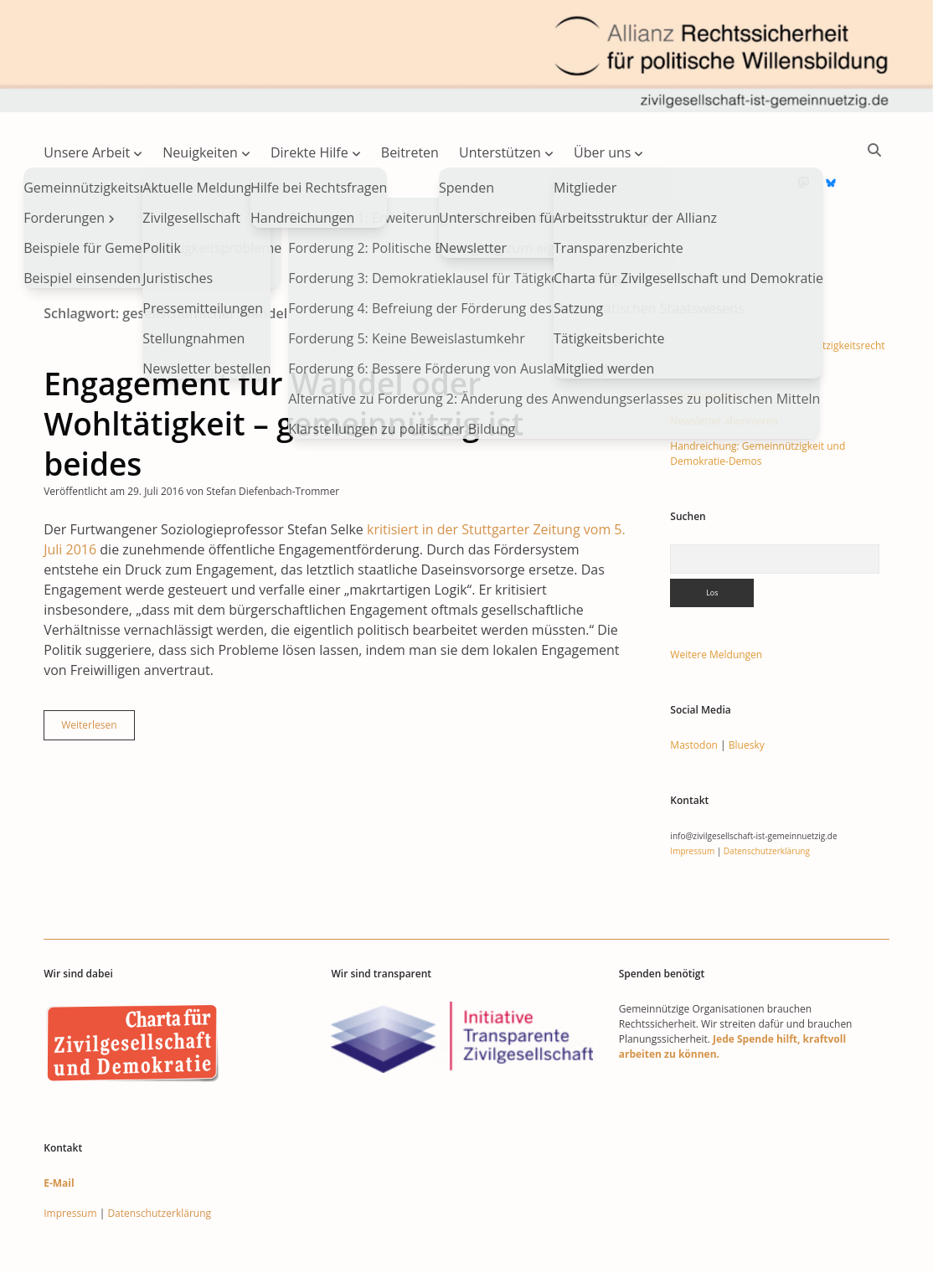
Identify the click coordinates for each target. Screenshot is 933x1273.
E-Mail (59, 1129)
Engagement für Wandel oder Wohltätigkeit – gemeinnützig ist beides (283, 369)
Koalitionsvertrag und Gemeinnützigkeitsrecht (777, 292)
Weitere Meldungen (716, 601)
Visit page (466, 56)
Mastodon (694, 691)
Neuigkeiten (200, 152)
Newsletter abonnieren (724, 367)
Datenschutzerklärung (767, 797)
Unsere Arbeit (87, 152)
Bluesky (747, 691)
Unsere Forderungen (718, 317)
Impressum (692, 797)
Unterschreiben (706, 342)
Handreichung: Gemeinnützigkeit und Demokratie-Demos (757, 400)
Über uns (602, 152)
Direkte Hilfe (309, 152)
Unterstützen (500, 152)
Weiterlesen (97, 675)
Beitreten (410, 152)
